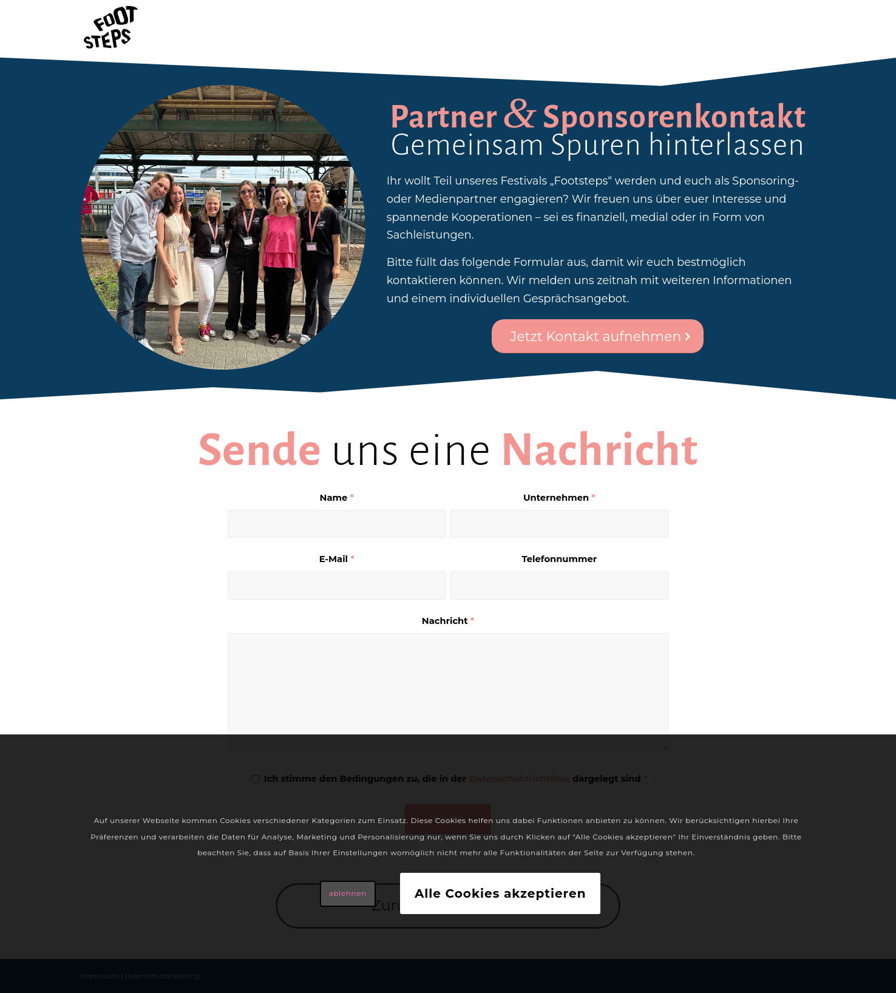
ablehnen (348, 893)
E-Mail (337, 559)
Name (337, 497)
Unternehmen (559, 497)
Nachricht (448, 620)
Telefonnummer (559, 559)
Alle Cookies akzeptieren (500, 893)
